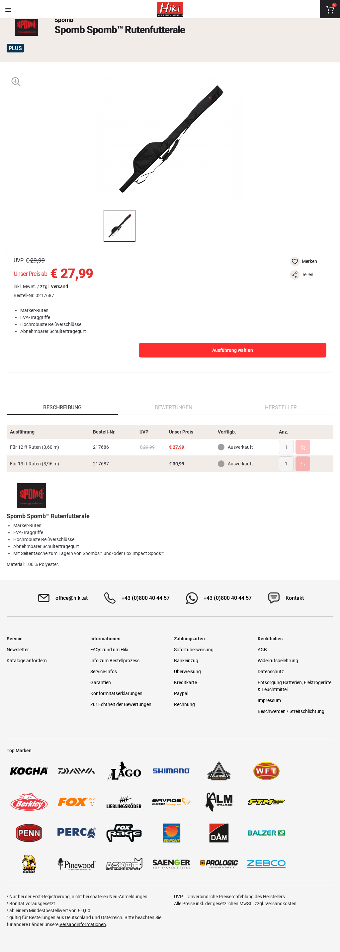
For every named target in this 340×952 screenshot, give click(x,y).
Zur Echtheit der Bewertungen (120, 704)
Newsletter (18, 649)
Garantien (100, 682)
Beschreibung (62, 407)
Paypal (181, 693)
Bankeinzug (186, 660)
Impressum (269, 700)
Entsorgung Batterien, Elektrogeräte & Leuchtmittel (294, 686)
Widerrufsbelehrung (278, 660)
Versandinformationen (82, 924)
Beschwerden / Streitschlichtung (291, 711)
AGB (262, 649)
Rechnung (184, 704)
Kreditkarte (185, 682)
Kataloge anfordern (27, 660)
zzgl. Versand (54, 286)
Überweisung (187, 671)
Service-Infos (103, 671)
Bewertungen (173, 407)
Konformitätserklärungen (116, 693)
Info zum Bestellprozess (114, 660)
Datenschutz (271, 671)
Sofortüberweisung (193, 649)
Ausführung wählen (232, 350)
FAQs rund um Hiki (109, 649)
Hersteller (281, 407)
